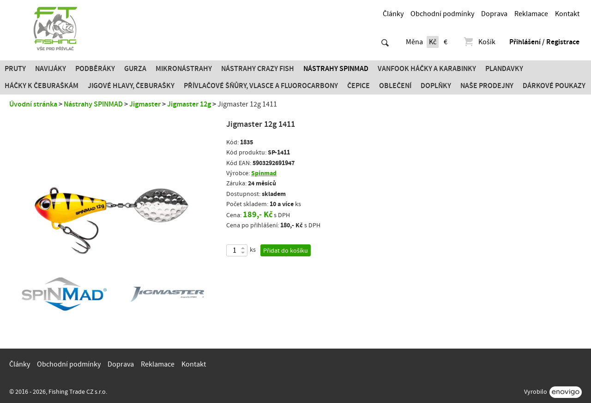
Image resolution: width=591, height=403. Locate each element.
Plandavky (504, 69)
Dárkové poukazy (554, 86)
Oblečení (395, 86)
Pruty (15, 69)
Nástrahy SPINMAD (335, 69)
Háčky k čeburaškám (41, 86)
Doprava (494, 14)
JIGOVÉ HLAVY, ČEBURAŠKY (131, 86)
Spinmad (264, 173)
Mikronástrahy (184, 69)
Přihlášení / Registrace (544, 42)
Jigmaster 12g (189, 104)
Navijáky (50, 69)
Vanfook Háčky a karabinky (427, 69)
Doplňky (436, 86)
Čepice (358, 86)
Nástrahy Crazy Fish (257, 69)
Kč (432, 42)
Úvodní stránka (33, 104)
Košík (479, 42)
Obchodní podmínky (442, 14)
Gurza (135, 69)
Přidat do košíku (285, 251)
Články (393, 14)
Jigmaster (145, 104)
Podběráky (95, 69)
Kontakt (567, 14)
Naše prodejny (486, 86)
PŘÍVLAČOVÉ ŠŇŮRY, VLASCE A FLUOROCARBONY (261, 86)
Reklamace (531, 14)
